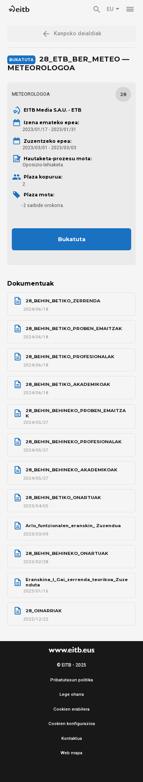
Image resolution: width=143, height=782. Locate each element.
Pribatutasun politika (71, 679)
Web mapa (71, 752)
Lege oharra (71, 694)
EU (113, 9)
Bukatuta (71, 239)
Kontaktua (71, 738)
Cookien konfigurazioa (71, 723)
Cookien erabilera (71, 709)
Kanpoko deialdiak (71, 33)
